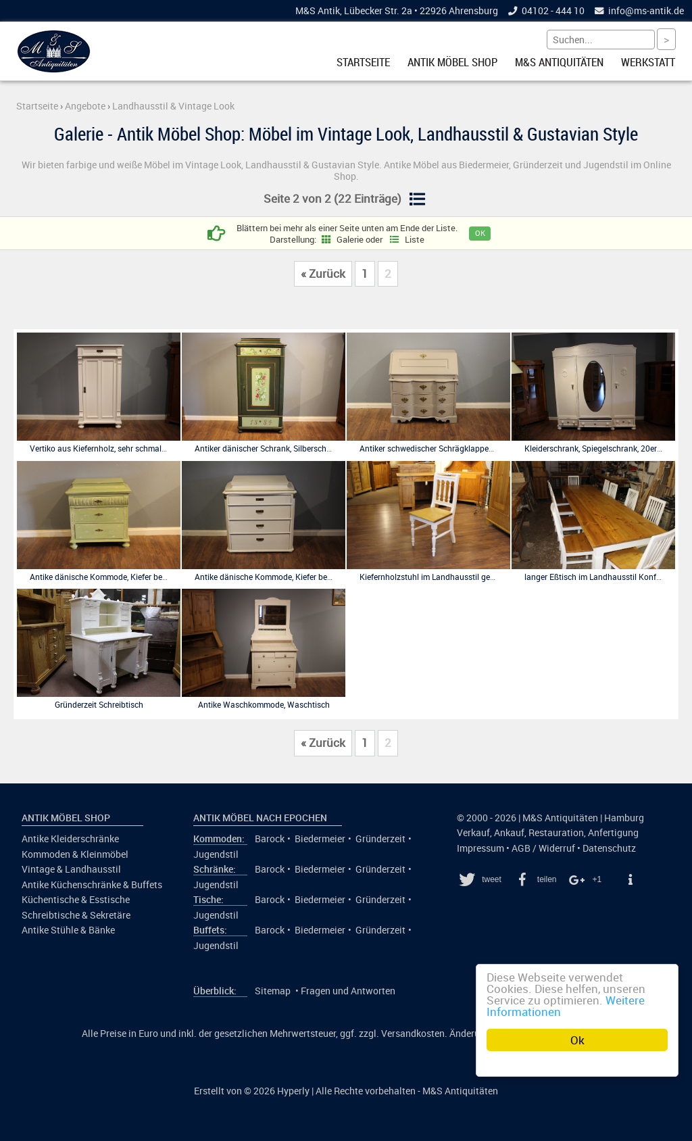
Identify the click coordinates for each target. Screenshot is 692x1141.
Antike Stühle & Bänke (68, 930)
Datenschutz (609, 848)
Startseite (363, 62)
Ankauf (509, 833)
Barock (270, 839)
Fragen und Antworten (348, 991)
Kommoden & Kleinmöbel (75, 854)
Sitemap (273, 991)
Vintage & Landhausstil (71, 869)
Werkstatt (648, 62)
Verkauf (473, 833)
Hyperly (293, 1091)
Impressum (480, 848)
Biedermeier (320, 839)
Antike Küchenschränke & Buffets (92, 885)
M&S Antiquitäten (559, 62)
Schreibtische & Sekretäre (76, 915)
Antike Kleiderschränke (70, 839)
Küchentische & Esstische (76, 900)
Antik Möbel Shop (452, 62)
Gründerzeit (380, 839)
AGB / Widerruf (543, 848)
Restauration (556, 833)
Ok (577, 1040)
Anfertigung (613, 833)
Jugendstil (216, 854)
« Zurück (323, 273)
